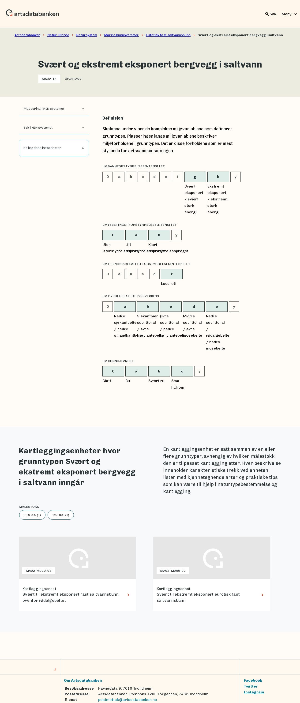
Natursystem (86, 35)
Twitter (251, 686)
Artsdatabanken (27, 35)
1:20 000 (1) (32, 515)
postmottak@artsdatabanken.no (127, 699)
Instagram (254, 692)
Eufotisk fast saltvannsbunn (168, 35)
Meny (290, 14)
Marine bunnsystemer (121, 35)
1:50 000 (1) (60, 515)
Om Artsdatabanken (83, 680)
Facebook (253, 680)
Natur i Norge (58, 35)
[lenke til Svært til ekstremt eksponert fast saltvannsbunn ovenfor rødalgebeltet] (77, 574)
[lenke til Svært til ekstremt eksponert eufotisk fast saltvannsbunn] (211, 574)
